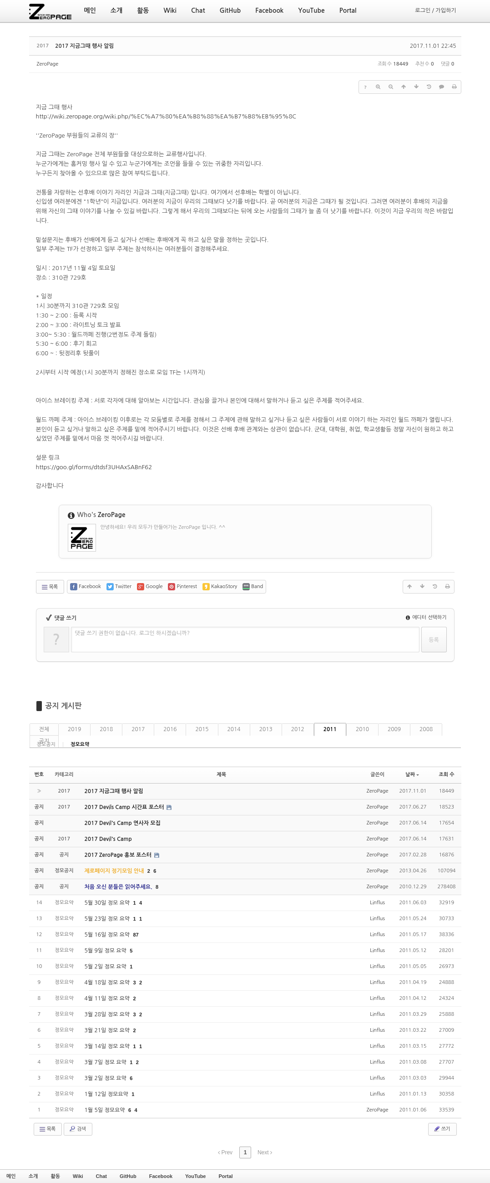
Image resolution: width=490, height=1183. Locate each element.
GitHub (128, 1176)
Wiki (78, 1176)
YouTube (195, 1176)
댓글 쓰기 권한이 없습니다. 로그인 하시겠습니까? (132, 633)
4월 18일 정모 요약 (108, 982)
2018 (106, 729)
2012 (297, 729)
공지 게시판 (63, 705)
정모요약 (80, 744)
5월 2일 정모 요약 (106, 966)
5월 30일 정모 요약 (108, 903)
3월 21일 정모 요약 (108, 1030)
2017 (138, 729)
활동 (55, 1176)
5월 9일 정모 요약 (106, 950)
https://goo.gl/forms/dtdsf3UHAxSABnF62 (94, 467)
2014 (234, 729)
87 (136, 934)
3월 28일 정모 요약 (108, 1014)
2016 (170, 729)
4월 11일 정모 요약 (108, 998)
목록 (49, 587)
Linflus (377, 902)
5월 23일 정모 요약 (108, 919)
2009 (394, 729)
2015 (201, 729)
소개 (33, 1176)
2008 (426, 729)
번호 (39, 774)
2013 (266, 729)
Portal (225, 1176)
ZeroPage (48, 64)
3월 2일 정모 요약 (106, 1078)
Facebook (160, 1176)
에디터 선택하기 (426, 617)
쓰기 (441, 1128)
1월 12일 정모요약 (107, 1094)
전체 (44, 729)
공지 (44, 741)
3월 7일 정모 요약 (106, 1062)
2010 (362, 729)
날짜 (412, 774)
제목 (221, 774)
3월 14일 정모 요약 (108, 1046)
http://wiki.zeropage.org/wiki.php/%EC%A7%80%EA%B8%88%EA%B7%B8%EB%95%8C (166, 116)
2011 (330, 729)
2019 (74, 729)
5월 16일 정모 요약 (108, 934)
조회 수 (446, 774)
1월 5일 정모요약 (105, 1110)
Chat (101, 1176)
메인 (11, 1176)
